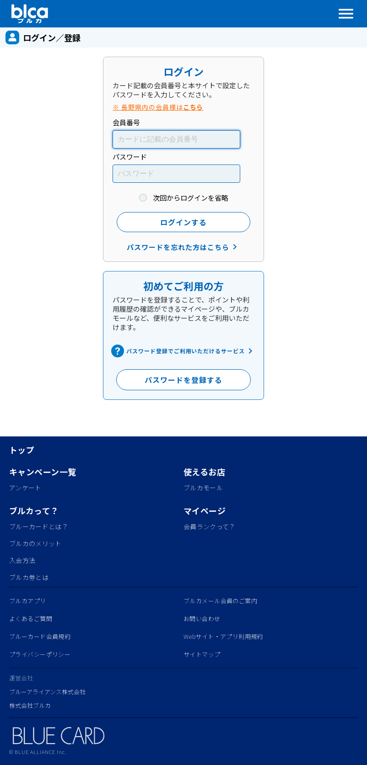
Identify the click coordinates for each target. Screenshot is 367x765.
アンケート (25, 487)
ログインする (183, 222)
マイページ (205, 510)
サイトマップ (202, 654)
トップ (21, 450)
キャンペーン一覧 (42, 472)
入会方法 (22, 560)
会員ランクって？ (210, 526)
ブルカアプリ (27, 600)
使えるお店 (204, 472)
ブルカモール (203, 487)
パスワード (130, 156)
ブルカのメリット (35, 543)
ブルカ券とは (29, 577)
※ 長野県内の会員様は (158, 107)
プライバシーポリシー (39, 654)
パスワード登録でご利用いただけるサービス (183, 351)
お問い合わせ (202, 618)
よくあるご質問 (30, 618)
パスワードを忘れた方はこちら (183, 246)
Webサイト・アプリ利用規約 (223, 636)
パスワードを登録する (183, 379)
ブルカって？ (34, 510)
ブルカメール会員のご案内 (220, 600)
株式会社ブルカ (30, 705)
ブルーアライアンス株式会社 (47, 692)
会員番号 (126, 122)
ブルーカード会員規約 (39, 636)
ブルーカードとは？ (38, 526)
